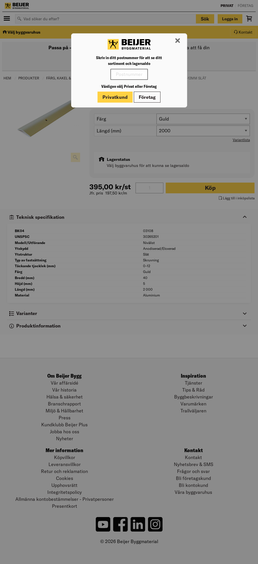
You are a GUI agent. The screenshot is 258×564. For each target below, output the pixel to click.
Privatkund (115, 97)
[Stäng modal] (177, 41)
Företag (147, 97)
